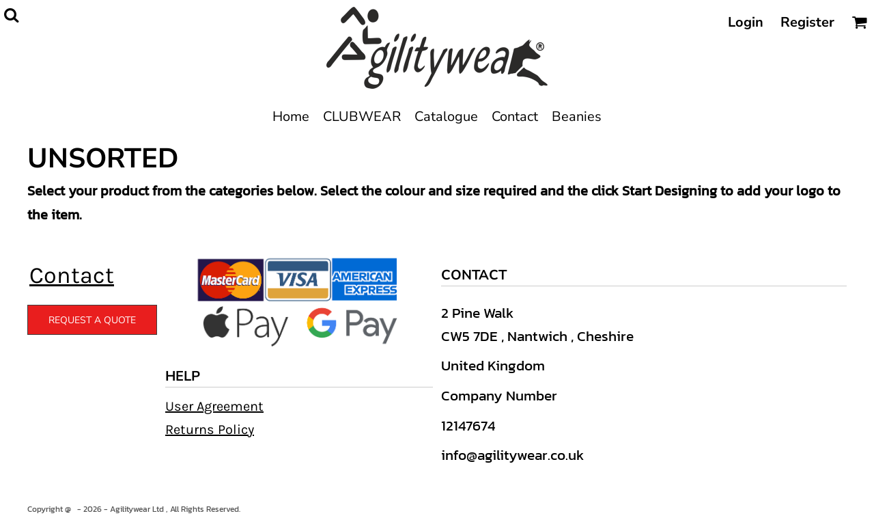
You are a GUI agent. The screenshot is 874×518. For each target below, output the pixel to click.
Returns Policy (209, 429)
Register (807, 22)
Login (745, 22)
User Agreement (214, 406)
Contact (71, 275)
